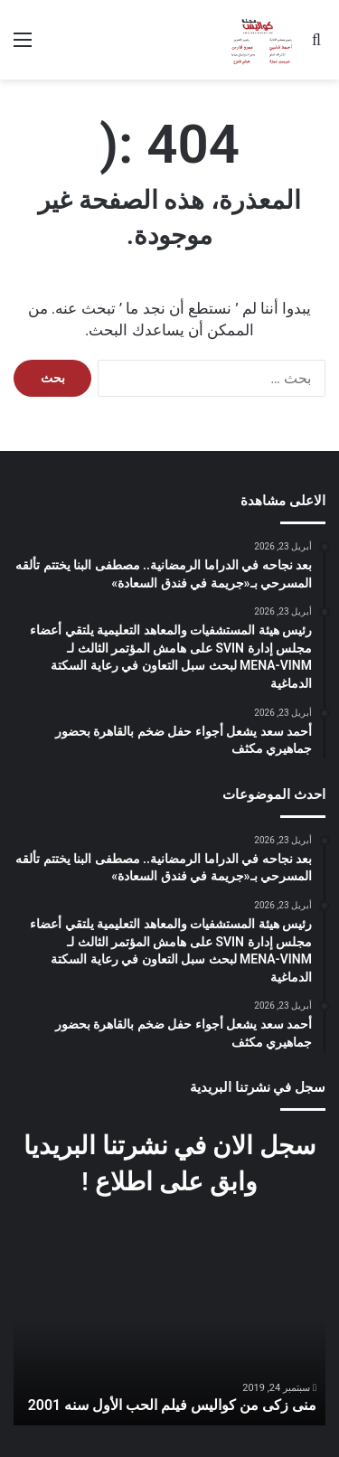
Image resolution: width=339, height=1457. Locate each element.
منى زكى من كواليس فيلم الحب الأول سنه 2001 (172, 1405)
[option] (169, 1344)
